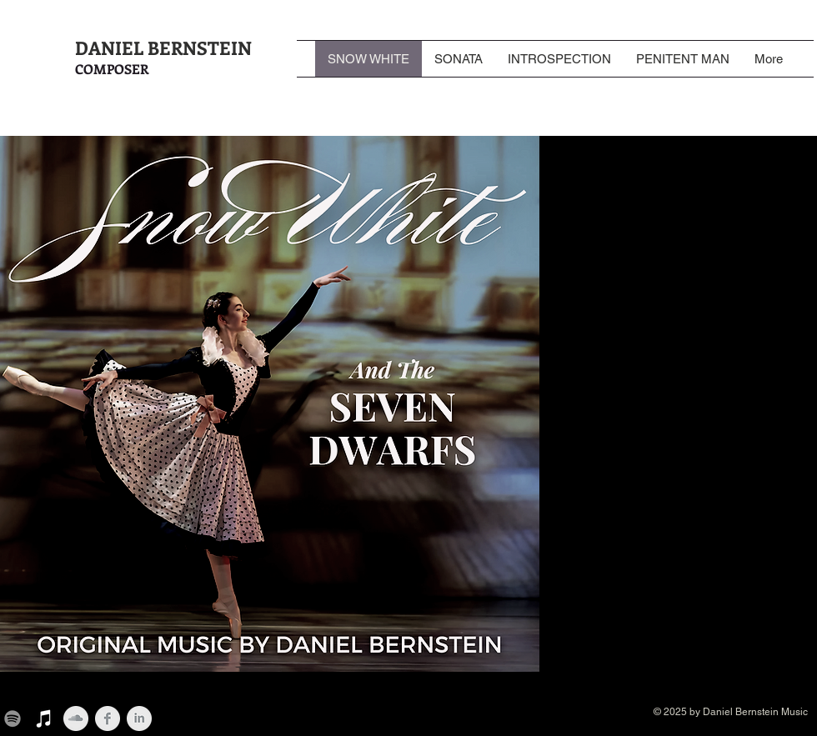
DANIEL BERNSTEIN (163, 47)
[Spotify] (12, 718)
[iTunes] (44, 718)
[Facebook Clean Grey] (107, 718)
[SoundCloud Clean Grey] (75, 718)
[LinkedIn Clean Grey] (139, 718)
